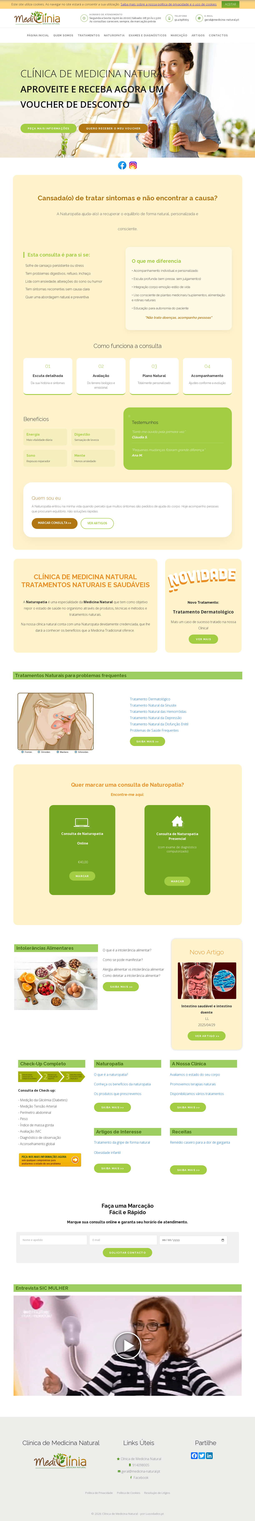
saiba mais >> (147, 741)
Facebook (138, 1477)
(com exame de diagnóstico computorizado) (177, 849)
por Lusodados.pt (152, 1514)
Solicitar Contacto (127, 1252)
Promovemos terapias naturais (193, 1084)
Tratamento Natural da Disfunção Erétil (159, 724)
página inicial (38, 35)
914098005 (182, 19)
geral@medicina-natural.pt (222, 19)
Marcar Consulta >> (54, 523)
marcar (82, 876)
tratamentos (89, 35)
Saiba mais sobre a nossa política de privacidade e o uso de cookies (169, 4)
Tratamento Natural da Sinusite (153, 705)
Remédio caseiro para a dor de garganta (200, 1142)
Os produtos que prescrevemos (117, 1093)
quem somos (63, 35)
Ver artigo (206, 1036)
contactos (218, 35)
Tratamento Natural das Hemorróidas (158, 711)
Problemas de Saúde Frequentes (154, 730)
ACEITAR (230, 4)
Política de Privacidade (99, 1493)
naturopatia (114, 35)
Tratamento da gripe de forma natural (122, 1142)
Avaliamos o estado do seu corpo (195, 1074)
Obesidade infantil (107, 1152)
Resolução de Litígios (157, 1493)
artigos (198, 35)
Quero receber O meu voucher (113, 128)
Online (82, 843)
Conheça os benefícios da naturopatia (122, 1084)
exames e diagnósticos (148, 35)
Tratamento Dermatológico (150, 699)
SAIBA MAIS (121, 986)
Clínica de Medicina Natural (139, 1459)
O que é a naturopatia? (111, 1074)
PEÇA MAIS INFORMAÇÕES (48, 128)
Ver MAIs (203, 639)
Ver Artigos (97, 523)
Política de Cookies (128, 1493)
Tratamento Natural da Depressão (156, 718)
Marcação (179, 35)
